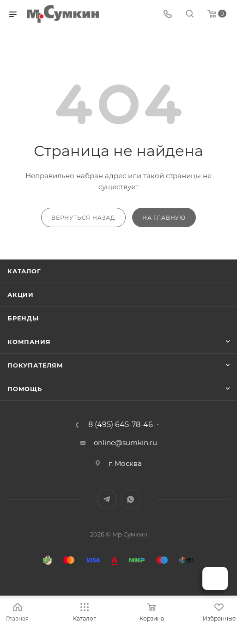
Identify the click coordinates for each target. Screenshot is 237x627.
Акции (20, 294)
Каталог (24, 271)
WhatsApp (130, 499)
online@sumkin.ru (125, 442)
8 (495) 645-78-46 (120, 424)
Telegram (107, 499)
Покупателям (35, 365)
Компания (28, 341)
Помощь (24, 388)
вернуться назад (83, 217)
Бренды (23, 318)
